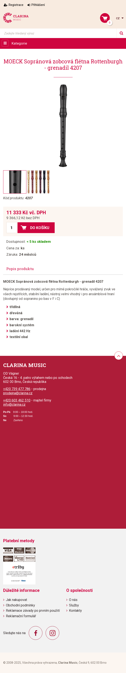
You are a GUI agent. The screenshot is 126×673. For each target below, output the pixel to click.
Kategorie (19, 43)
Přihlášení (38, 5)
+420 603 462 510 (16, 400)
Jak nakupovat (16, 600)
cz (118, 18)
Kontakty (75, 611)
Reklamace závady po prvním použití (33, 611)
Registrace (16, 5)
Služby (74, 605)
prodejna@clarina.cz (18, 393)
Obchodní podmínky (20, 605)
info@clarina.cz (14, 405)
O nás (73, 600)
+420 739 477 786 (16, 389)
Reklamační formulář (21, 616)
